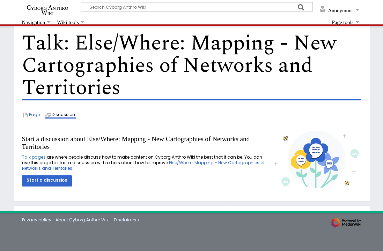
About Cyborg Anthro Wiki (83, 220)
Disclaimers (126, 220)
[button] (47, 181)
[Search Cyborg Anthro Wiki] (197, 6)
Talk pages (34, 157)
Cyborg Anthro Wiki (47, 10)
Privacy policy (36, 220)
